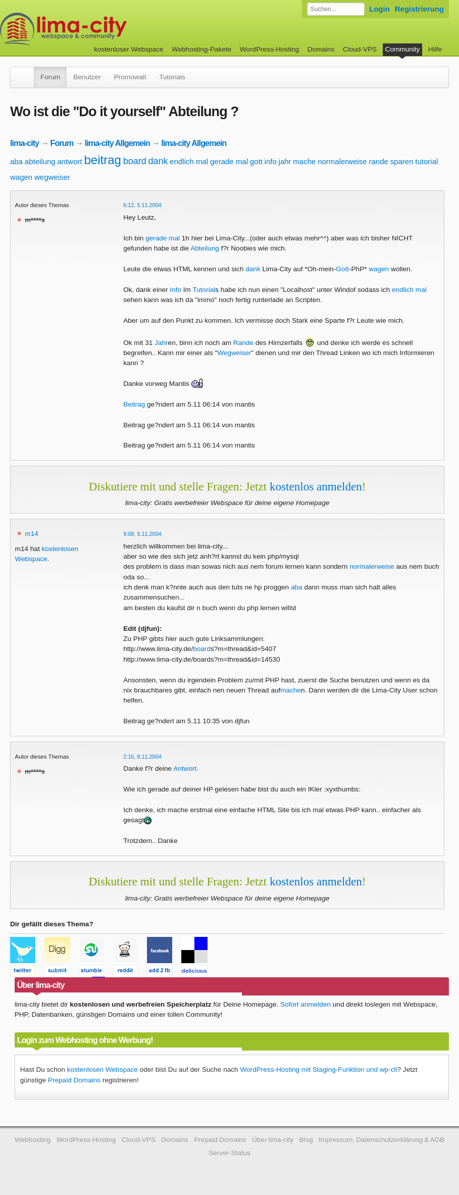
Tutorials (172, 77)
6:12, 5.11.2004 (142, 205)
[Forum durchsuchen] (336, 9)
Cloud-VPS (360, 49)
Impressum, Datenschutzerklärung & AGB (381, 1139)
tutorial (426, 161)
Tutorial (203, 289)
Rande (243, 342)
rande (378, 161)
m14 (31, 533)
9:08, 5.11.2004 (142, 534)
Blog (306, 1139)
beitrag (102, 160)
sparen (402, 161)
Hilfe (435, 49)
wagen (21, 177)
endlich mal (189, 161)
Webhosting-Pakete (201, 49)
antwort (69, 161)
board (134, 161)
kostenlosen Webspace (102, 1069)
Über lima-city (272, 1139)
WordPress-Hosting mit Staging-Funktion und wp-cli (318, 1069)
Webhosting (33, 1139)
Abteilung (204, 248)
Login (379, 9)
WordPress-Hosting (269, 49)
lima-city (24, 142)
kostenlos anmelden (316, 486)
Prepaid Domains (74, 1080)
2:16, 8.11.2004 (142, 757)
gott (256, 161)
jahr (285, 161)
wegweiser (52, 177)
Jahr (161, 342)
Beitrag (134, 404)
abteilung (40, 161)
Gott (342, 269)
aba (16, 161)
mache (304, 161)
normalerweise (342, 161)
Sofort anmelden (305, 1004)
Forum (50, 77)
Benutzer (86, 77)
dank (158, 161)
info (271, 161)
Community (402, 49)
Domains (321, 49)
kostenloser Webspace (128, 49)
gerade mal (229, 161)
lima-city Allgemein (117, 142)
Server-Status (229, 1153)
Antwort (184, 768)
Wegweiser (234, 353)
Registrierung (419, 9)
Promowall (130, 77)
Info (175, 289)
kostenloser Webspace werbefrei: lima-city (101, 29)
